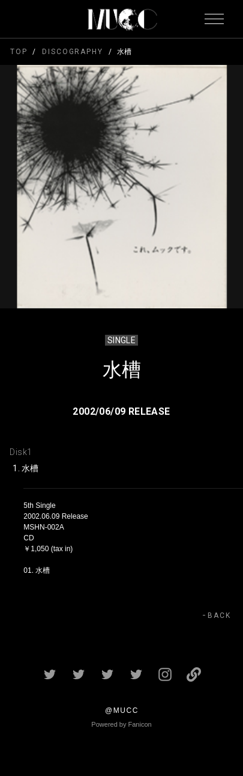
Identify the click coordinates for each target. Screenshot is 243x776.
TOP (19, 51)
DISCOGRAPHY (72, 51)
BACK (219, 615)
